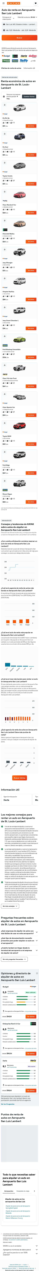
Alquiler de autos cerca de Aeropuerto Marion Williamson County (18, 1217)
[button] (3, 3)
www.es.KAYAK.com (15, 1264)
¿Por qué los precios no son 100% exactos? (20, 1254)
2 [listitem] (4, 123)
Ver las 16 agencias (7, 1104)
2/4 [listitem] (13, 180)
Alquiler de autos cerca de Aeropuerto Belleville (18, 1212)
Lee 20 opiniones (12, 1030)
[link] (19, 777)
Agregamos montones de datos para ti (20, 1249)
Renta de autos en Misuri (9, 1268)
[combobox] (8, 18)
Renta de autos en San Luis (26, 1268)
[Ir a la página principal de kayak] (13, 3)
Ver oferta (31, 126)
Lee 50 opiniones (12, 993)
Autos (25, 1264)
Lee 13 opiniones (12, 1067)
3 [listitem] (8, 180)
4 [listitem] (4, 152)
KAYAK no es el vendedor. (20, 1246)
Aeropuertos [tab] (8, 1191)
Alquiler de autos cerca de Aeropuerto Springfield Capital (18, 1207)
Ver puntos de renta (30, 1011)
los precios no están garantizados (18, 1240)
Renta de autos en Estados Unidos (18, 1266)
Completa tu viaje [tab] (23, 1191)
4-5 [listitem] (12, 123)
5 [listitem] (4, 180)
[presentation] (37, 973)
